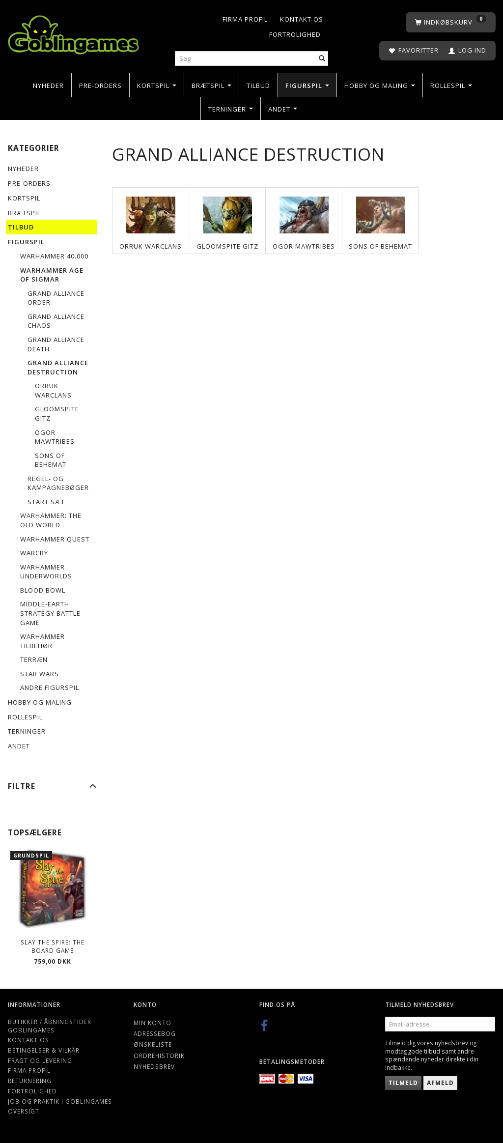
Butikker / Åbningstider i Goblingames (51, 1026)
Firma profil (245, 19)
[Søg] (322, 58)
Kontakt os (301, 19)
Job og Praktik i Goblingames (60, 1101)
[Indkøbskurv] (450, 22)
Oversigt (23, 1111)
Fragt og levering (40, 1060)
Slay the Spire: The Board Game (52, 946)
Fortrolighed (295, 34)
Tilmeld (403, 1083)
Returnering (30, 1081)
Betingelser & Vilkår (44, 1050)
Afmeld (440, 1083)
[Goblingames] (73, 32)
